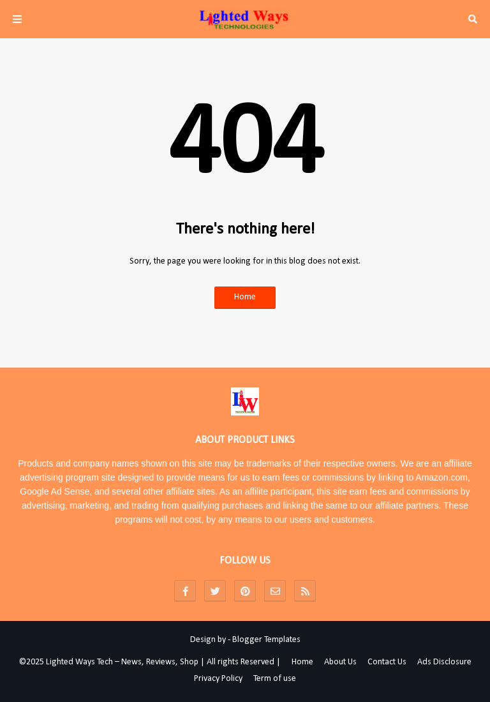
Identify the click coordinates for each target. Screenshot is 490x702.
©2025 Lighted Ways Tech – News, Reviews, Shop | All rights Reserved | (150, 662)
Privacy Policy (218, 678)
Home (245, 297)
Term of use (274, 678)
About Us (340, 662)
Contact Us (387, 662)
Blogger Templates (266, 640)
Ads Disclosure (444, 662)
